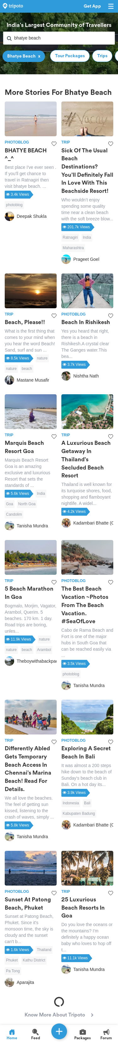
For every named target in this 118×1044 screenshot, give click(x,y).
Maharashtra (73, 248)
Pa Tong (13, 971)
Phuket (12, 960)
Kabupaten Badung (79, 813)
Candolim (14, 514)
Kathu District (34, 960)
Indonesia (71, 803)
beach (27, 368)
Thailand (44, 950)
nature (42, 358)
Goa (9, 504)
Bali (87, 803)
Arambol (44, 650)
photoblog (14, 205)
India (87, 237)
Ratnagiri (70, 237)
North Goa (27, 504)
